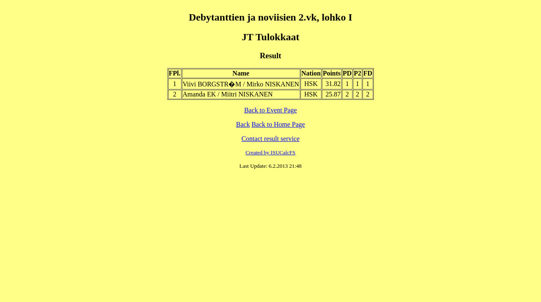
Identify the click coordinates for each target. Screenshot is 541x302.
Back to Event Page (270, 110)
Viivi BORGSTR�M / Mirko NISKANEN (241, 84)
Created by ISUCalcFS (270, 152)
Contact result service (270, 138)
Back (243, 124)
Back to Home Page (278, 124)
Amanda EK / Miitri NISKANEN (228, 94)
